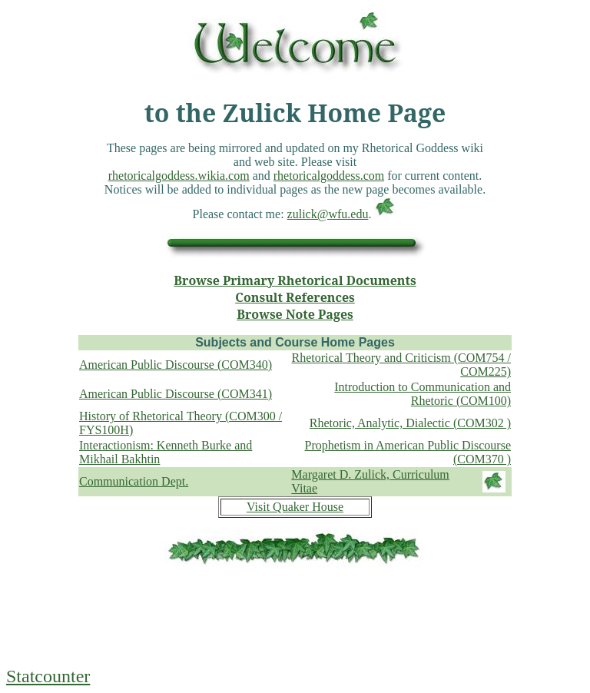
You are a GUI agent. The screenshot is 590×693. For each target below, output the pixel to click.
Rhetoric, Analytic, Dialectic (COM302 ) (410, 422)
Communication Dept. (133, 481)
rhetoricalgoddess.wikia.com (179, 175)
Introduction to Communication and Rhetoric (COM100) (422, 393)
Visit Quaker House (295, 506)
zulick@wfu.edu (328, 213)
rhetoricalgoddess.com (328, 175)
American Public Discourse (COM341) (175, 393)
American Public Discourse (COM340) (175, 364)
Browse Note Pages (295, 314)
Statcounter (48, 676)
